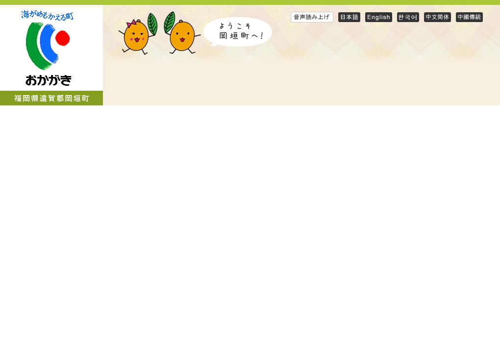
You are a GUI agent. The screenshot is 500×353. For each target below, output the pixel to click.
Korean (408, 17)
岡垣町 (51, 55)
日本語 (349, 17)
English (378, 17)
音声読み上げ (312, 17)
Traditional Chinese (469, 17)
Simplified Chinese (437, 17)
